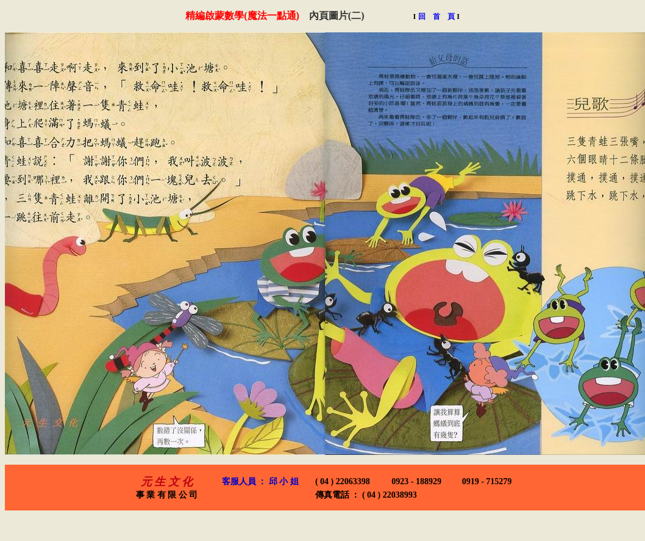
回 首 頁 (439, 16)
